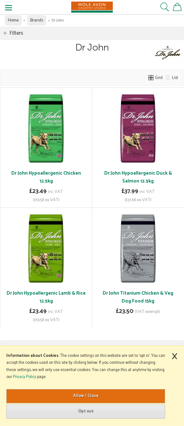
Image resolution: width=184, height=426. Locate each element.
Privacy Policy (24, 377)
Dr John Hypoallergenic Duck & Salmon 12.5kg (138, 177)
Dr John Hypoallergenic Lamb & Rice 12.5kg (46, 297)
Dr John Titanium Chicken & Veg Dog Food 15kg (138, 297)
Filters (16, 33)
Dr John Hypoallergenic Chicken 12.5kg (46, 177)
